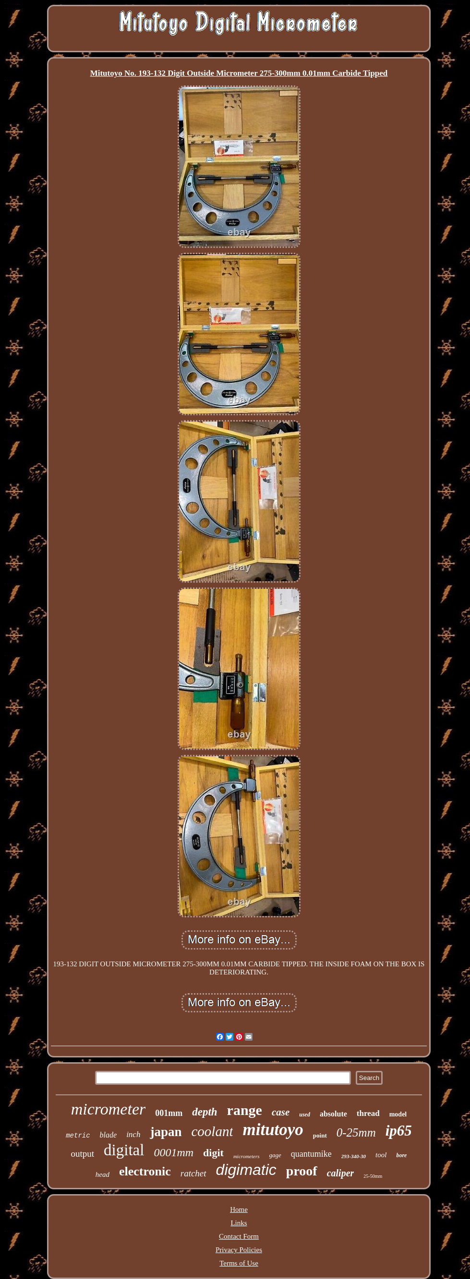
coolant (212, 1131)
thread (368, 1113)
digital (124, 1150)
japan (165, 1132)
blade (108, 1135)
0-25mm (356, 1132)
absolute (333, 1114)
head (102, 1174)
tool (380, 1155)
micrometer (108, 1109)
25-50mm (372, 1176)
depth (204, 1112)
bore (401, 1155)
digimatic (246, 1169)
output (83, 1154)
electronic (145, 1171)
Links (238, 1223)
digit (213, 1153)
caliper (340, 1173)
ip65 (399, 1130)
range (244, 1110)
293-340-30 (353, 1156)
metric (78, 1135)
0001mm (173, 1152)
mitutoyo (272, 1129)
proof (301, 1170)
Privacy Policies (239, 1250)
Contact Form (239, 1236)
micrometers (246, 1156)
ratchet (193, 1173)
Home (239, 1209)
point (320, 1135)
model (398, 1114)
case (280, 1112)
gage (275, 1155)
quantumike (311, 1154)
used (304, 1114)
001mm (168, 1113)
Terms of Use (238, 1263)
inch (133, 1134)
